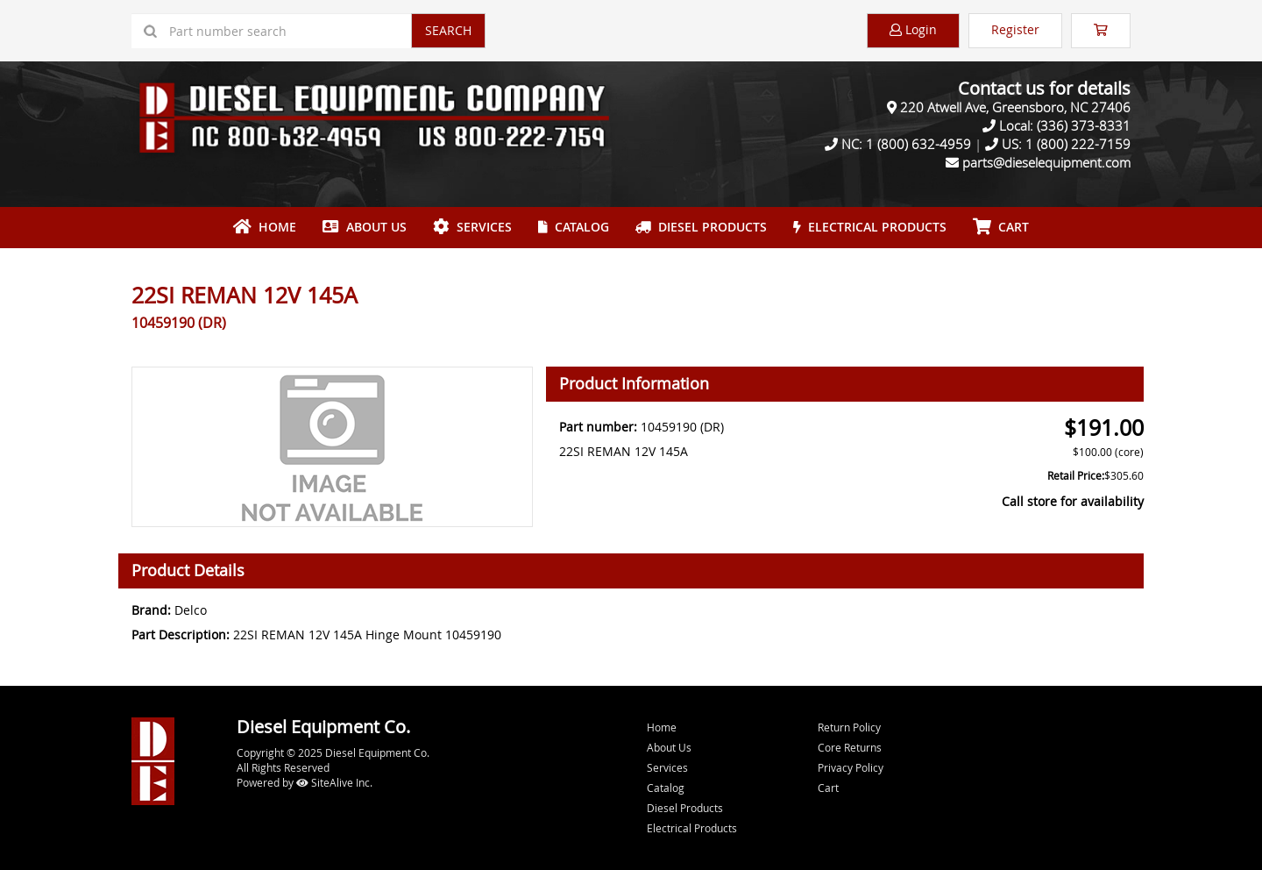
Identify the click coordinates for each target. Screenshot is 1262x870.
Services (472, 226)
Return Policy (849, 727)
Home (264, 226)
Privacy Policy (850, 767)
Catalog (573, 226)
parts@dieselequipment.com (1046, 162)
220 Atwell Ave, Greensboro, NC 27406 (1015, 107)
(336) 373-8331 (1084, 125)
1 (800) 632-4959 (918, 144)
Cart (828, 788)
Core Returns (850, 747)
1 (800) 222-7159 (1078, 144)
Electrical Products (869, 226)
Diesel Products (701, 226)
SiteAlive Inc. (334, 782)
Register (1015, 29)
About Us (365, 226)
